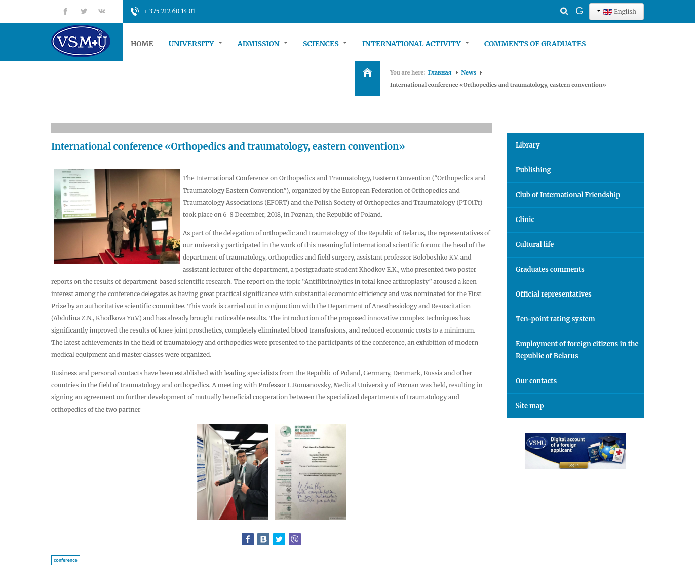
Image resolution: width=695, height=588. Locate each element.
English (616, 11)
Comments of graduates (535, 43)
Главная (440, 72)
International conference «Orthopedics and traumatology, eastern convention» (228, 146)
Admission (263, 43)
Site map (530, 405)
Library (528, 145)
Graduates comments (550, 269)
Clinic (525, 219)
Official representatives (554, 294)
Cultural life (535, 244)
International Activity (415, 43)
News (469, 72)
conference (66, 560)
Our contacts (536, 381)
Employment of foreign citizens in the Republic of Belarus (577, 350)
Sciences (325, 43)
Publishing (533, 170)
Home (142, 43)
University (195, 43)
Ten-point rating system (555, 319)
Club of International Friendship (568, 195)
